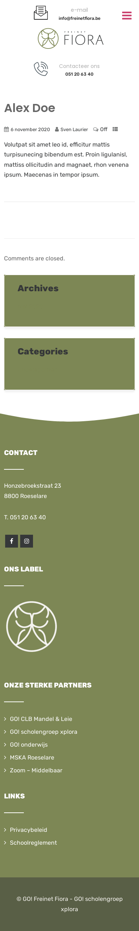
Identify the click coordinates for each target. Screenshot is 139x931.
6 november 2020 (30, 129)
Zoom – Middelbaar (36, 770)
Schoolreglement (33, 842)
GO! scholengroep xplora (43, 731)
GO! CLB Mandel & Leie (41, 718)
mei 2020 (30, 306)
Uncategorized (38, 369)
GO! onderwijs (29, 744)
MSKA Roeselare (32, 757)
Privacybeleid (28, 829)
